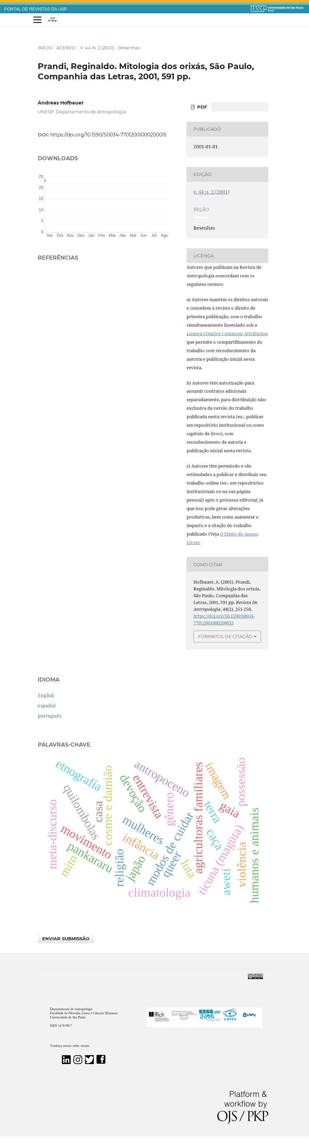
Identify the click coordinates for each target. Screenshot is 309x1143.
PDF (201, 107)
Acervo (65, 47)
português (49, 716)
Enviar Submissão (65, 938)
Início (45, 47)
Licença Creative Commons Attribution (227, 333)
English (46, 695)
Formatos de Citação (225, 636)
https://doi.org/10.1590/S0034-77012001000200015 (108, 135)
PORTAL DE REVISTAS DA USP (35, 9)
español (46, 705)
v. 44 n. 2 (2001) (97, 47)
